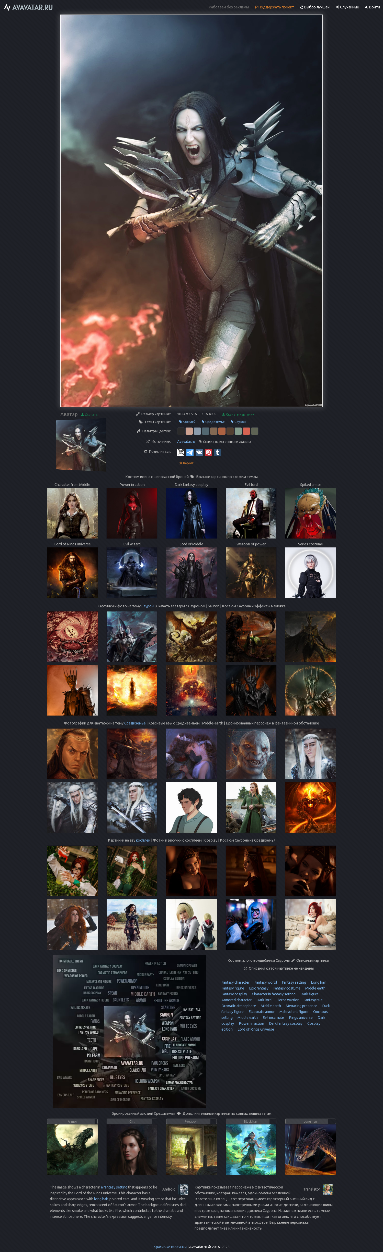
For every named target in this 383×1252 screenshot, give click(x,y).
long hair (101, 1199)
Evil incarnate (273, 1018)
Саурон (238, 422)
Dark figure (309, 994)
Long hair (318, 982)
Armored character (236, 1000)
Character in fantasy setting (273, 994)
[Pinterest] (208, 452)
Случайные (347, 7)
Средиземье (213, 422)
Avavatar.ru (186, 442)
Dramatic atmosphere (238, 1006)
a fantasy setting (114, 1187)
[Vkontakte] (199, 452)
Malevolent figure (293, 1012)
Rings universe (300, 1018)
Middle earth (315, 988)
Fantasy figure (232, 988)
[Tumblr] (217, 452)
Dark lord (264, 1000)
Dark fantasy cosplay (285, 1023)
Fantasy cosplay (234, 994)
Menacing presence (301, 1006)
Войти (372, 7)
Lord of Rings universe (255, 1029)
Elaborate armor (261, 1012)
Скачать (89, 415)
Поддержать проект (274, 7)
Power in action (251, 1023)
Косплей (187, 422)
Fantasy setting (293, 982)
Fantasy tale (313, 1000)
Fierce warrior (287, 1000)
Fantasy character (235, 982)
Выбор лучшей (315, 7)
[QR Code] (180, 452)
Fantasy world (265, 982)
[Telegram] (190, 452)
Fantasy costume (286, 988)
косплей (143, 840)
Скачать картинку (238, 414)
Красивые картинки (170, 1247)
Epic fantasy (258, 988)
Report (186, 463)
